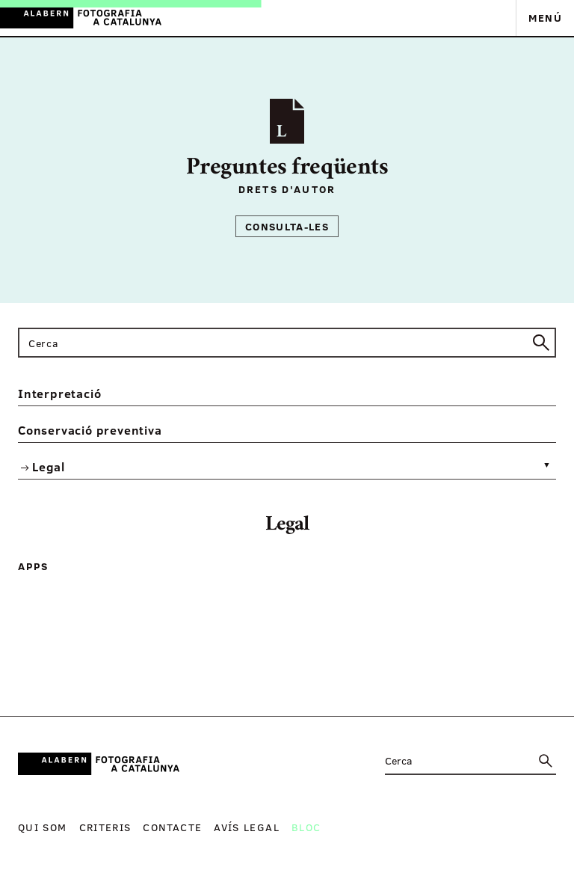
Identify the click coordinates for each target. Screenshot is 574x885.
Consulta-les (287, 226)
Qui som (42, 827)
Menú (545, 17)
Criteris (105, 827)
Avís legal (247, 827)
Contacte (172, 827)
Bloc (306, 827)
